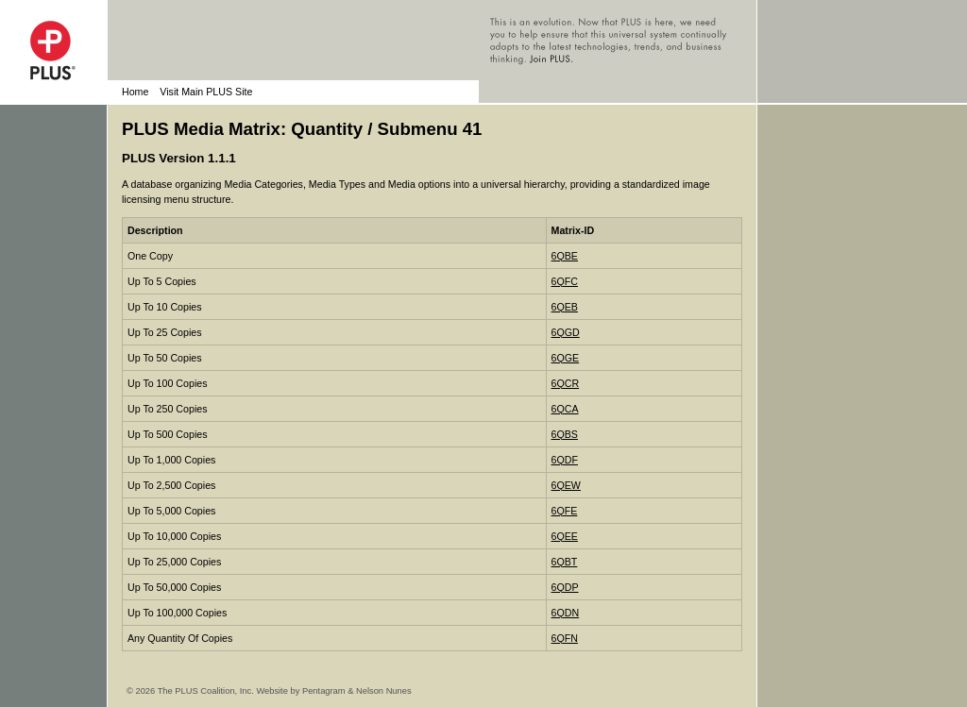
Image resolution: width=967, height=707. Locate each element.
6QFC (564, 281)
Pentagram (324, 691)
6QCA (565, 408)
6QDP (565, 587)
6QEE (564, 536)
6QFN (564, 638)
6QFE (564, 510)
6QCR (565, 383)
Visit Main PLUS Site (206, 91)
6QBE (564, 255)
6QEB (564, 306)
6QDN (565, 612)
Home (135, 91)
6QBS (564, 434)
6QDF (564, 459)
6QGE (565, 357)
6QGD (565, 332)
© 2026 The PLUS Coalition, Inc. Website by (214, 691)
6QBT (564, 561)
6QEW (566, 485)
